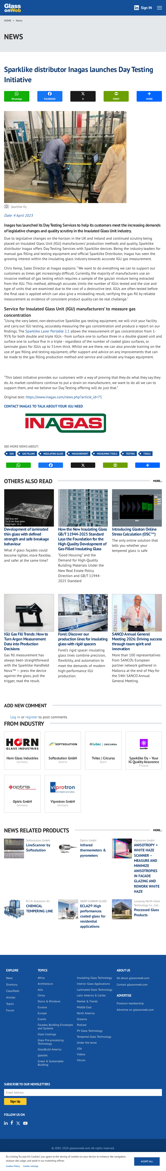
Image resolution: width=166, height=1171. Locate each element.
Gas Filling (28, 453)
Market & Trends (87, 1001)
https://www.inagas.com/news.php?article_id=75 (64, 397)
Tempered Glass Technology (94, 1037)
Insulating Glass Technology (94, 978)
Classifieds (12, 991)
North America (86, 1013)
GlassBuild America (49, 1049)
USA (79, 1048)
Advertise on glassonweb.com (135, 1010)
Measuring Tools (107, 453)
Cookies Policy (13, 1166)
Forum (10, 1010)
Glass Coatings (47, 1034)
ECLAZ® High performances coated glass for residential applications (92, 916)
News (19, 20)
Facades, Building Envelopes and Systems (55, 1026)
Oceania (82, 1019)
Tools (147, 453)
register (31, 717)
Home (7, 20)
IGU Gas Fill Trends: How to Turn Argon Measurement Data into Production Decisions (26, 641)
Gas (12, 453)
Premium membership (130, 1003)
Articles (10, 997)
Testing (130, 453)
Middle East (84, 1007)
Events (42, 1019)
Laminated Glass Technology (94, 989)
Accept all (147, 1161)
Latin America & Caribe (91, 995)
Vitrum (81, 1060)
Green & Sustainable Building (50, 1063)
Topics (10, 1004)
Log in (15, 717)
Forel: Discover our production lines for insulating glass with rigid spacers (83, 639)
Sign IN (146, 7)
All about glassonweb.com (133, 978)
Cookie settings (30, 1166)
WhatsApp (16, 95)
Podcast (81, 1025)
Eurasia (42, 1007)
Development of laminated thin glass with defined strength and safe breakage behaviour (26, 536)
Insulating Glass (53, 453)
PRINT (116, 95)
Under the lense (87, 1042)
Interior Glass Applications (93, 984)
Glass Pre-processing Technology (51, 1041)
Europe (42, 1013)
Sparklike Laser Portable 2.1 (48, 331)
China (41, 995)
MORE (149, 95)
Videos (81, 1054)
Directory (12, 984)
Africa (41, 978)
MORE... (157, 481)
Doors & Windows (49, 1001)
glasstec (43, 1055)
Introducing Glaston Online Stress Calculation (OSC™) (134, 532)
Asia (40, 989)
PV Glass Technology (90, 1031)
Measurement (80, 453)
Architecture (45, 984)
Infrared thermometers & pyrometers (93, 850)
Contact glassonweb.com (132, 984)
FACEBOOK (49, 95)
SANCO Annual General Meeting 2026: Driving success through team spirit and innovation (137, 641)
